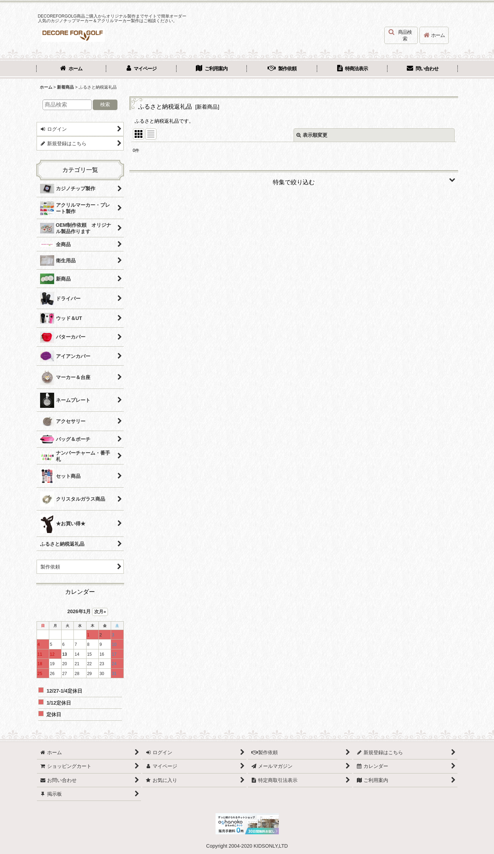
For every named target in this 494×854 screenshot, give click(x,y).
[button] (401, 35)
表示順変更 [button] (311, 135)
